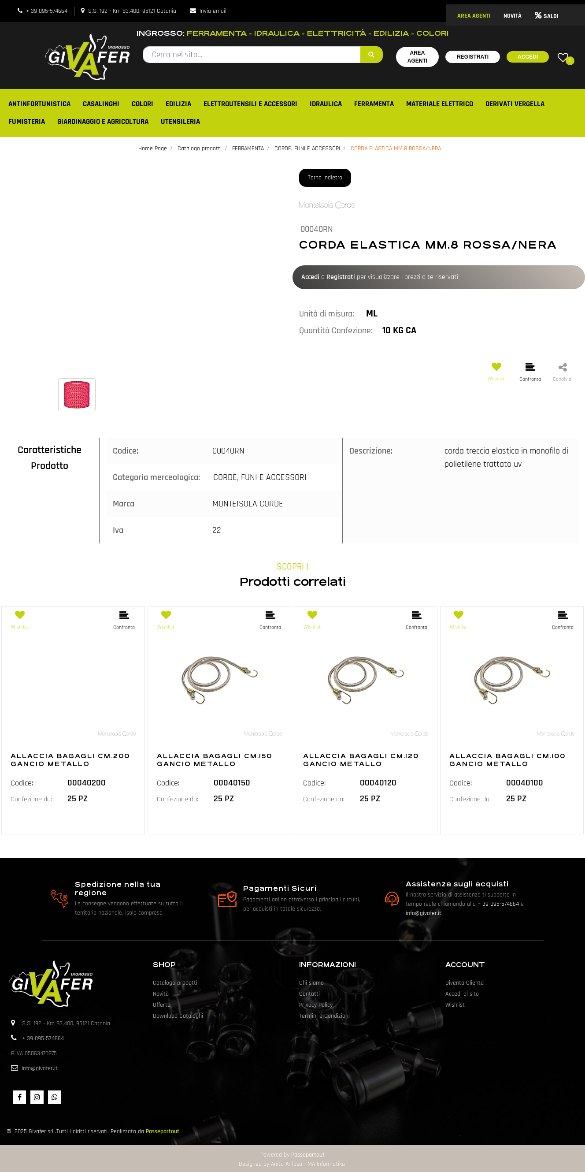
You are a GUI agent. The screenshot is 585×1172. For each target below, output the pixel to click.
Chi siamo (311, 983)
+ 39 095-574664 (46, 11)
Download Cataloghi (178, 1016)
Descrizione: (370, 451)
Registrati (473, 57)
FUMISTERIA (26, 122)
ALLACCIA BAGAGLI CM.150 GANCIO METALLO (214, 759)
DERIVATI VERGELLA (514, 104)
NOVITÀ (513, 16)
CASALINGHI (101, 104)
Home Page (152, 149)
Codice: (125, 451)
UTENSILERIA (180, 122)
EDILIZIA (178, 104)
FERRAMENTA (374, 104)
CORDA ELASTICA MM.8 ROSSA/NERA (396, 149)
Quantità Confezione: (336, 330)
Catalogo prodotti (200, 149)
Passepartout (162, 1131)
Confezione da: (31, 799)
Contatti (309, 994)
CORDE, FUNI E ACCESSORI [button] (260, 477)
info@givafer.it (423, 913)
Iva (118, 530)
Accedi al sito (462, 994)
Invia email (213, 11)
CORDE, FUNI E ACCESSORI (307, 149)
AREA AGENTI (473, 16)
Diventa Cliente (464, 983)
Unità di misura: (326, 314)
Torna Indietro (325, 178)
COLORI (142, 104)
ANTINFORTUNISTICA (39, 104)
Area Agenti (417, 57)
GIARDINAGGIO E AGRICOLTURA (102, 122)
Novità (161, 994)
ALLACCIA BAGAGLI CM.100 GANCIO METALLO (507, 759)
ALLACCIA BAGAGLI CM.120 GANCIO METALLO (361, 759)
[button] (371, 54)
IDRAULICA (326, 104)
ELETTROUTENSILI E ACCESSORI (250, 104)
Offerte (161, 1005)
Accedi (528, 57)
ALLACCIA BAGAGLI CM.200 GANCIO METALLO (70, 759)
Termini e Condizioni (324, 1016)
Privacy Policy (316, 1005)
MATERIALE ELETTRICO (439, 104)
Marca (123, 504)
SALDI (547, 16)
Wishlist (455, 1005)
